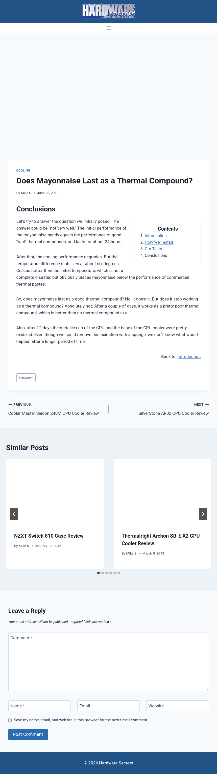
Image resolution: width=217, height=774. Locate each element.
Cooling (23, 170)
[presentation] (55, 491)
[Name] (39, 705)
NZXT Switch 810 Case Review (49, 536)
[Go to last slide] (14, 514)
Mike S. (26, 193)
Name (17, 705)
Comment (21, 637)
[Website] (177, 705)
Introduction (156, 235)
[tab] (98, 573)
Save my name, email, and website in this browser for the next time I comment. (81, 720)
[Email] (108, 705)
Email (86, 705)
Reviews (26, 378)
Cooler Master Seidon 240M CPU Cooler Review (56, 408)
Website (156, 705)
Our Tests (153, 248)
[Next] (203, 514)
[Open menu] (108, 28)
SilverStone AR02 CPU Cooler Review (161, 408)
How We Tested (159, 242)
